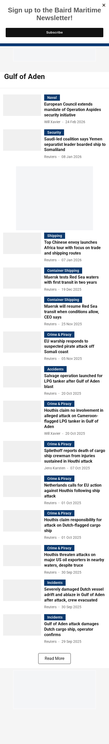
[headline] (75, 110)
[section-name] (52, 97)
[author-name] (53, 122)
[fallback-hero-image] (23, 109)
